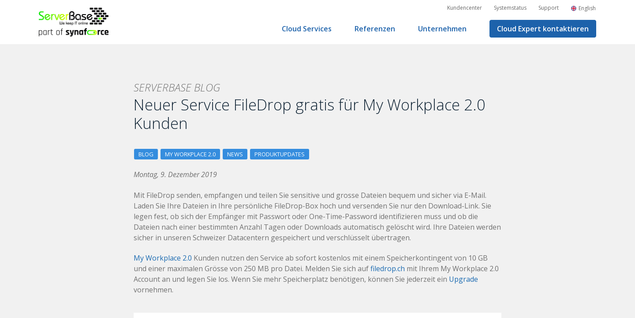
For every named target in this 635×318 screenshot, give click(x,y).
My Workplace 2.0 (190, 154)
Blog (145, 154)
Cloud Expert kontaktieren (543, 29)
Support (548, 7)
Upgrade (463, 279)
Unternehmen (442, 29)
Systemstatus (510, 7)
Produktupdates (279, 154)
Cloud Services (307, 29)
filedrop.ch (387, 268)
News (235, 154)
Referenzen (375, 29)
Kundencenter (464, 7)
